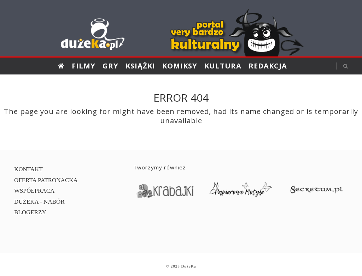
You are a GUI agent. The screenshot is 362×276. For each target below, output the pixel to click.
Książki (140, 66)
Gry (110, 66)
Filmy (83, 66)
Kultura (222, 66)
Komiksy (179, 66)
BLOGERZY (30, 212)
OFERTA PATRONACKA (46, 180)
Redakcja (268, 66)
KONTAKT (28, 169)
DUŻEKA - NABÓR (39, 201)
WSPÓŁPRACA (34, 190)
